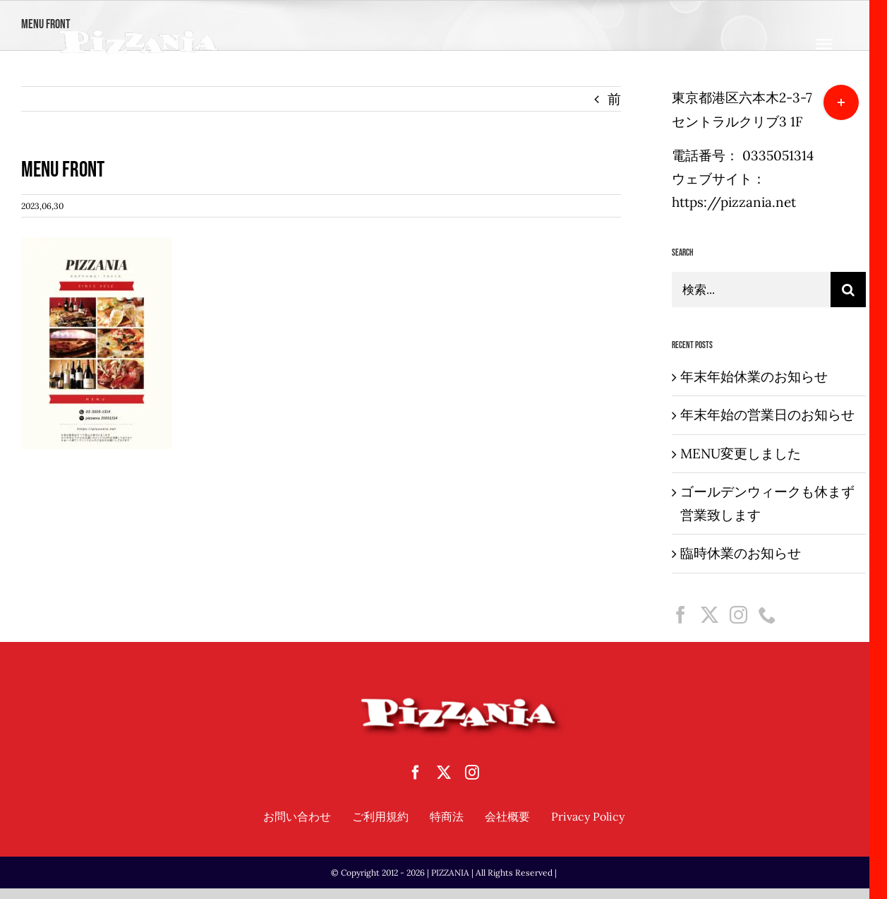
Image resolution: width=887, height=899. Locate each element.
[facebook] (416, 773)
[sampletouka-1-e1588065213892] (138, 34)
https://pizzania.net (734, 202)
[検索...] (751, 289)
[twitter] (444, 773)
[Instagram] (738, 615)
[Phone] (767, 615)
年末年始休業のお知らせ (754, 376)
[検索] (848, 289)
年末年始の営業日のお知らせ (767, 414)
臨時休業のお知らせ (740, 552)
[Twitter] (709, 615)
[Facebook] (680, 615)
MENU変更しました (740, 453)
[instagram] (472, 773)
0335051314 (778, 155)
